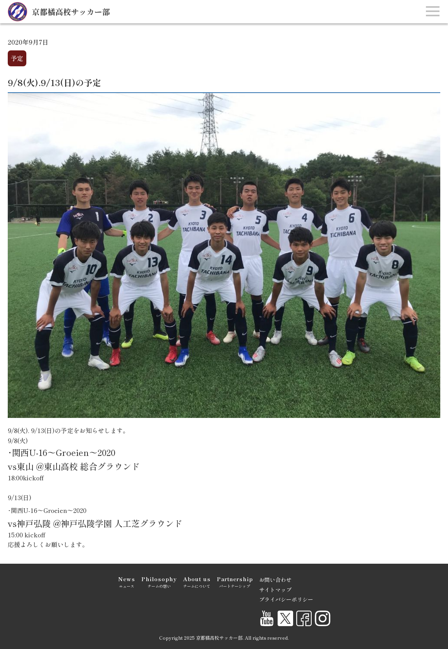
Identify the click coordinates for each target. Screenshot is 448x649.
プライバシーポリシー (286, 599)
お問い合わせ (275, 579)
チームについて (197, 582)
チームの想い (159, 582)
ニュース (126, 582)
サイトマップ (275, 590)
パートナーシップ (235, 582)
